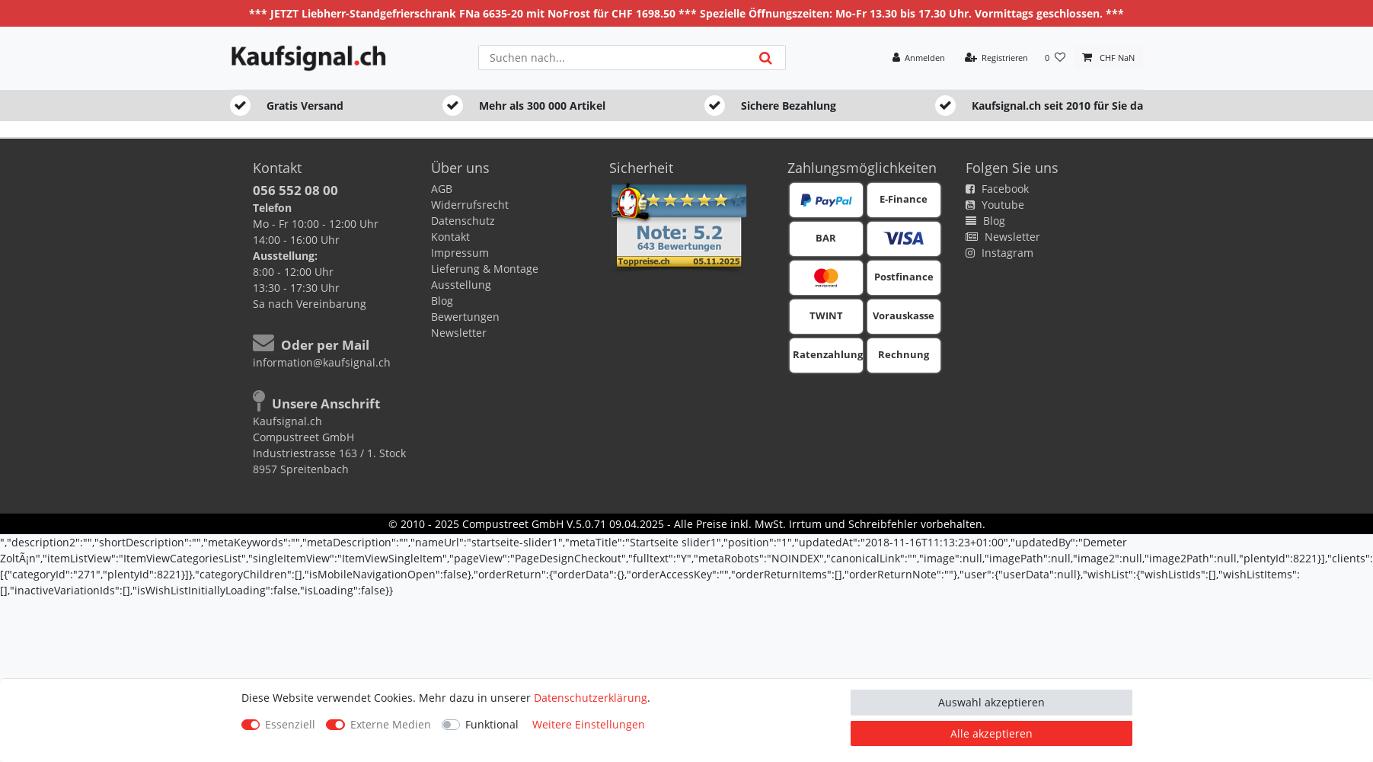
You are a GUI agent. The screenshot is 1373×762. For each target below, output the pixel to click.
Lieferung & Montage (484, 268)
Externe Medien (390, 724)
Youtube (995, 204)
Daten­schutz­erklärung (590, 697)
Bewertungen (465, 316)
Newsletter (459, 332)
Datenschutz (463, 220)
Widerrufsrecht (470, 204)
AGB (441, 188)
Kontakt (450, 236)
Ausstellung (461, 284)
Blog (442, 300)
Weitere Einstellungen (588, 724)
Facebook (997, 188)
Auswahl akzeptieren (991, 702)
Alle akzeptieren (991, 733)
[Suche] (765, 57)
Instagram (999, 252)
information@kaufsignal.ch (322, 362)
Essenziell (290, 724)
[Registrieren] (996, 58)
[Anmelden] (918, 58)
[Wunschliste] (1055, 58)
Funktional (492, 724)
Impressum (460, 252)
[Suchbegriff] (612, 57)
